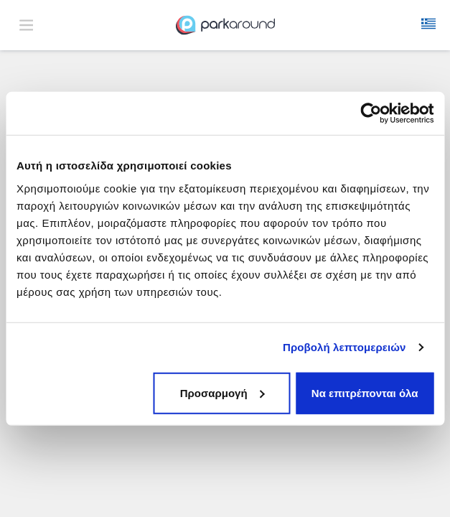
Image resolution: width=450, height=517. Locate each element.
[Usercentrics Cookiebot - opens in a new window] (370, 113)
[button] (428, 25)
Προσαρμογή (222, 392)
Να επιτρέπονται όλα (364, 392)
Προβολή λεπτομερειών (344, 347)
